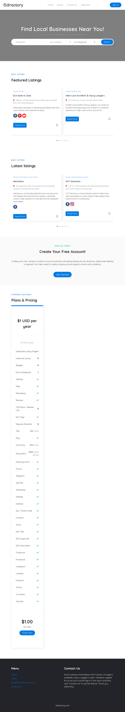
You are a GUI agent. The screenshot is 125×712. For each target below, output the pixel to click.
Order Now (27, 633)
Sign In (116, 5)
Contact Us (72, 5)
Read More (20, 125)
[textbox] (59, 42)
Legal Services (76, 91)
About (60, 5)
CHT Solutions (73, 181)
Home (50, 5)
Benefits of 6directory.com (23, 682)
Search (107, 42)
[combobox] (60, 42)
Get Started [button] (62, 274)
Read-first (85, 5)
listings (15, 91)
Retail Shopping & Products (79, 177)
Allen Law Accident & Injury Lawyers (85, 95)
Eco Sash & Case (22, 95)
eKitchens (18, 181)
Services (21, 91)
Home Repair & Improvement (28, 177)
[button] (57, 140)
